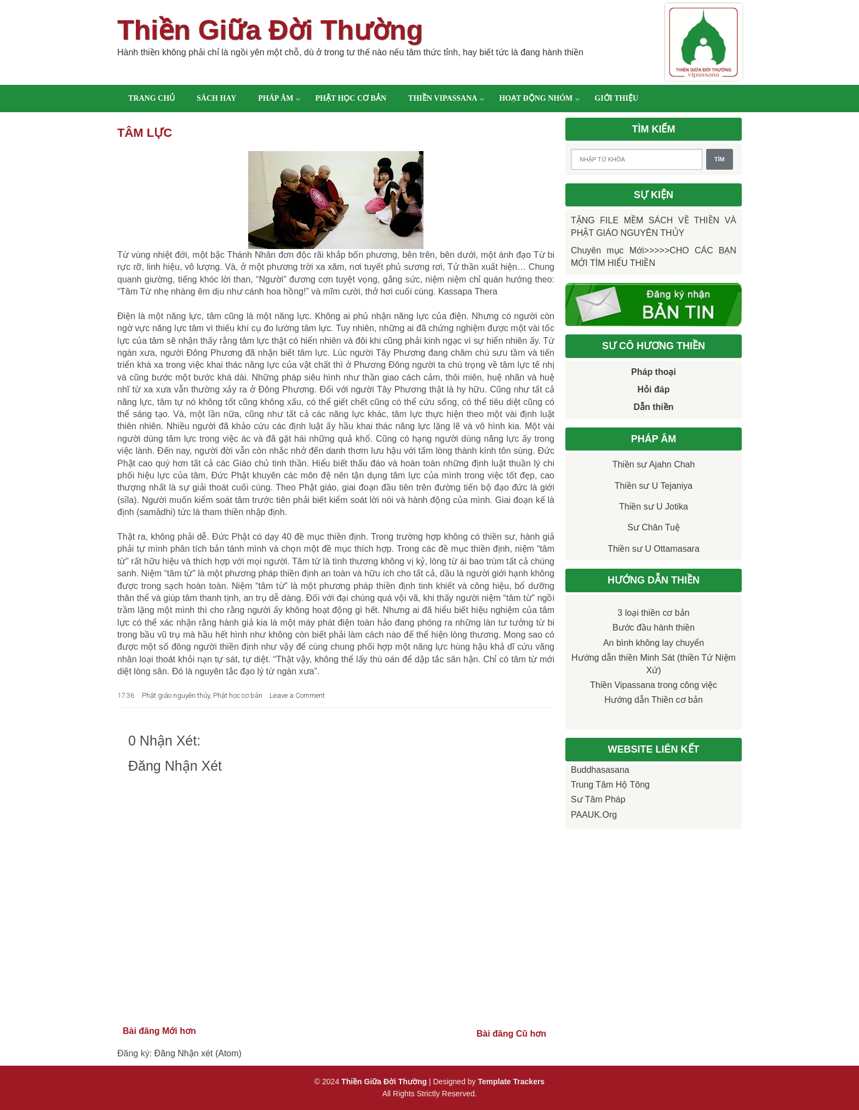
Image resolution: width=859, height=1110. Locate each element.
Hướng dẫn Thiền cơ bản (653, 699)
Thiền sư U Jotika (653, 506)
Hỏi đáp (654, 389)
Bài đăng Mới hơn (159, 1031)
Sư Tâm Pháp (598, 799)
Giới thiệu (616, 98)
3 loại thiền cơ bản (653, 612)
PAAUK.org (594, 814)
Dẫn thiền (653, 407)
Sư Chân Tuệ (653, 527)
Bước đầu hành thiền (653, 627)
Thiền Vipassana (442, 98)
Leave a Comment (297, 695)
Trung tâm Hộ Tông (610, 784)
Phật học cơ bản (350, 98)
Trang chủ (151, 98)
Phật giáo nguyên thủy (176, 695)
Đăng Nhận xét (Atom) (198, 1053)
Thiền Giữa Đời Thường (270, 30)
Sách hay (216, 98)
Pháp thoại (653, 372)
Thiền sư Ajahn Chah (653, 464)
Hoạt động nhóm (535, 98)
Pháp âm (275, 98)
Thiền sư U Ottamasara (654, 548)
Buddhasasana (600, 769)
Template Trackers (511, 1081)
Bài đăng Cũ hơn (511, 1033)
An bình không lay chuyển (653, 643)
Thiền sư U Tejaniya (653, 485)
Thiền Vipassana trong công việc (653, 685)
